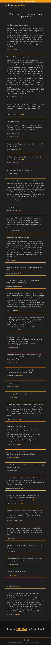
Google (22, 114)
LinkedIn (24, 230)
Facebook (18, 273)
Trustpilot (14, 50)
